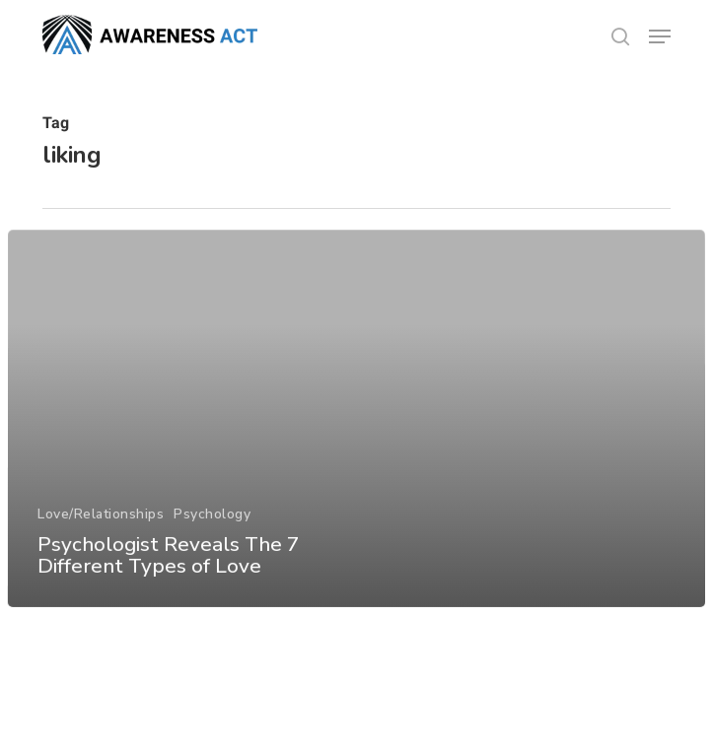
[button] (660, 36)
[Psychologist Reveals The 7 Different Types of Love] (357, 430)
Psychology (212, 524)
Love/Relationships (100, 524)
